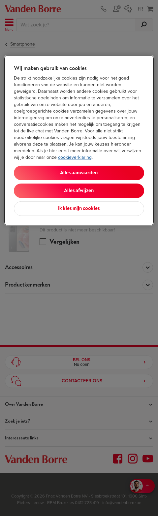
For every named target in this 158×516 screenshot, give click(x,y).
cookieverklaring (75, 157)
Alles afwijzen (79, 191)
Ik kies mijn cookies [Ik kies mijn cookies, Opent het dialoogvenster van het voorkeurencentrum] (79, 208)
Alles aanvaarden (79, 173)
